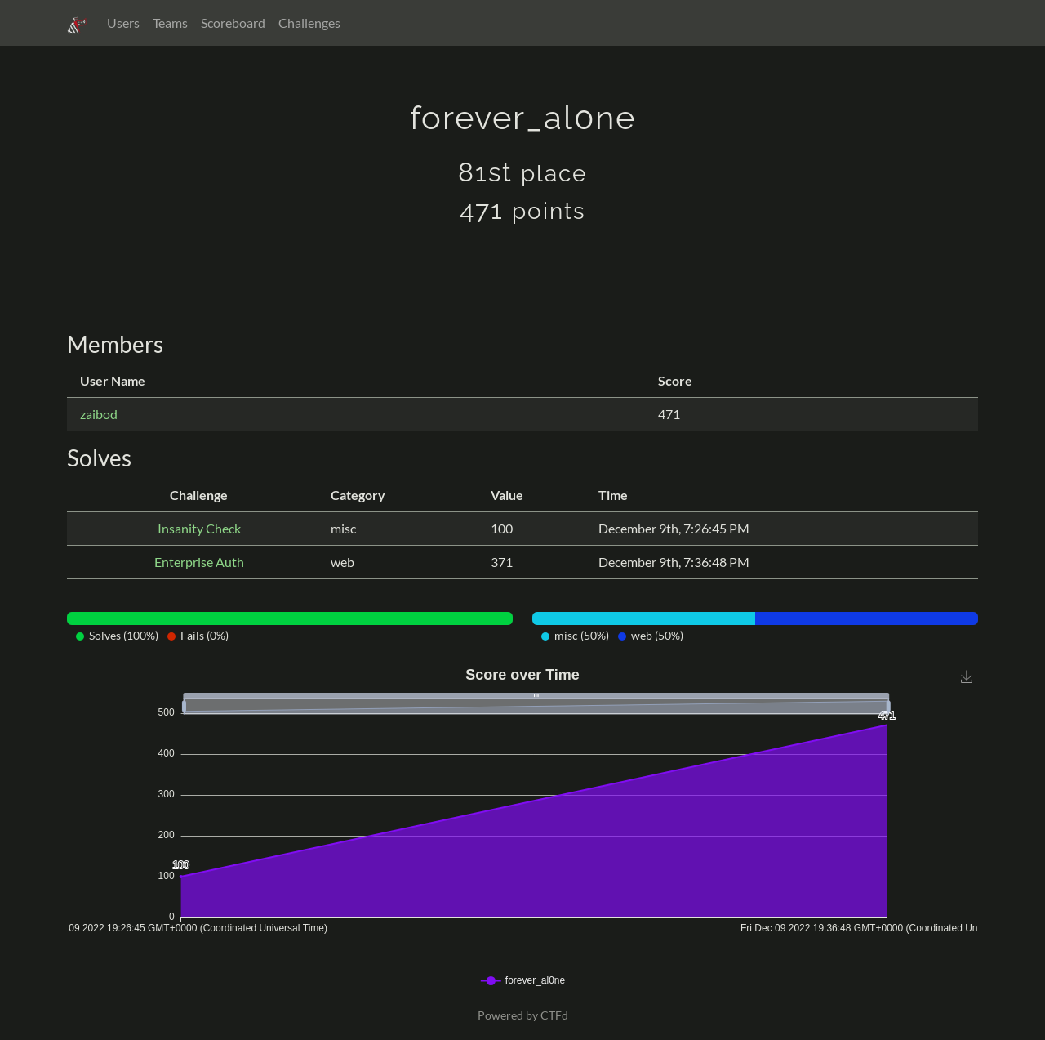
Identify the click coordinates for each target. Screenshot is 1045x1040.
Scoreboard (233, 22)
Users (123, 22)
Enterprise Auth (199, 561)
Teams (170, 22)
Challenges (309, 22)
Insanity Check (199, 528)
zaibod (99, 414)
